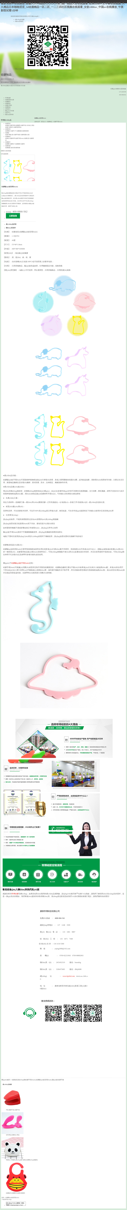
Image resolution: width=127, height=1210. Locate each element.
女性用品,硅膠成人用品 (12, 1135)
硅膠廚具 (8, 103)
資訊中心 (8, 112)
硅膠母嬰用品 (17, 127)
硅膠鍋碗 (19, 131)
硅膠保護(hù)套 (9, 99)
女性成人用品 (30, 125)
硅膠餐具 (8, 131)
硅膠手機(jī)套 (9, 134)
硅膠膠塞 (17, 144)
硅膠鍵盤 (8, 147)
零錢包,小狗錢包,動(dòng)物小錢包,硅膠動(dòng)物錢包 (22, 1160)
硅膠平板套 (17, 134)
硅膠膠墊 (17, 125)
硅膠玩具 (26, 138)
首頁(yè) (43, 121)
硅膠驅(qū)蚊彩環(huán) (40, 118)
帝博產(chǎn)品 (6, 120)
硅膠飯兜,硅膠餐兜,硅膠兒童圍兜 (15, 1193)
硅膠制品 (8, 107)
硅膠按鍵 (8, 146)
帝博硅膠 (8, 98)
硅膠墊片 (12, 144)
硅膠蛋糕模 (25, 131)
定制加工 (8, 109)
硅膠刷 (7, 125)
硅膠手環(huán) (19, 138)
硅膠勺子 (13, 131)
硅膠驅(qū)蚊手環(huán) (20, 563)
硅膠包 (7, 138)
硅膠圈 (7, 144)
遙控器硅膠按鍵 (15, 147)
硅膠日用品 (8, 105)
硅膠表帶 (12, 138)
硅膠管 (23, 144)
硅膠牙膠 (12, 125)
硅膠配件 (8, 101)
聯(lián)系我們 (19, 21)
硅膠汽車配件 (9, 127)
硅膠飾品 (8, 136)
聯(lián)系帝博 (9, 114)
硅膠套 (7, 133)
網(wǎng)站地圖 (19, 19)
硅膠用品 (8, 123)
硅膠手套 (23, 125)
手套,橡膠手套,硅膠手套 (13, 1110)
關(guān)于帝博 (9, 111)
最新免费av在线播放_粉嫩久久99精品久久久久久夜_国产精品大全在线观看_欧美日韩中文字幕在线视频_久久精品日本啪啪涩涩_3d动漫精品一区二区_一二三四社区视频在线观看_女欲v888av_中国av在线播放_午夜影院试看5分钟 (63, 7)
